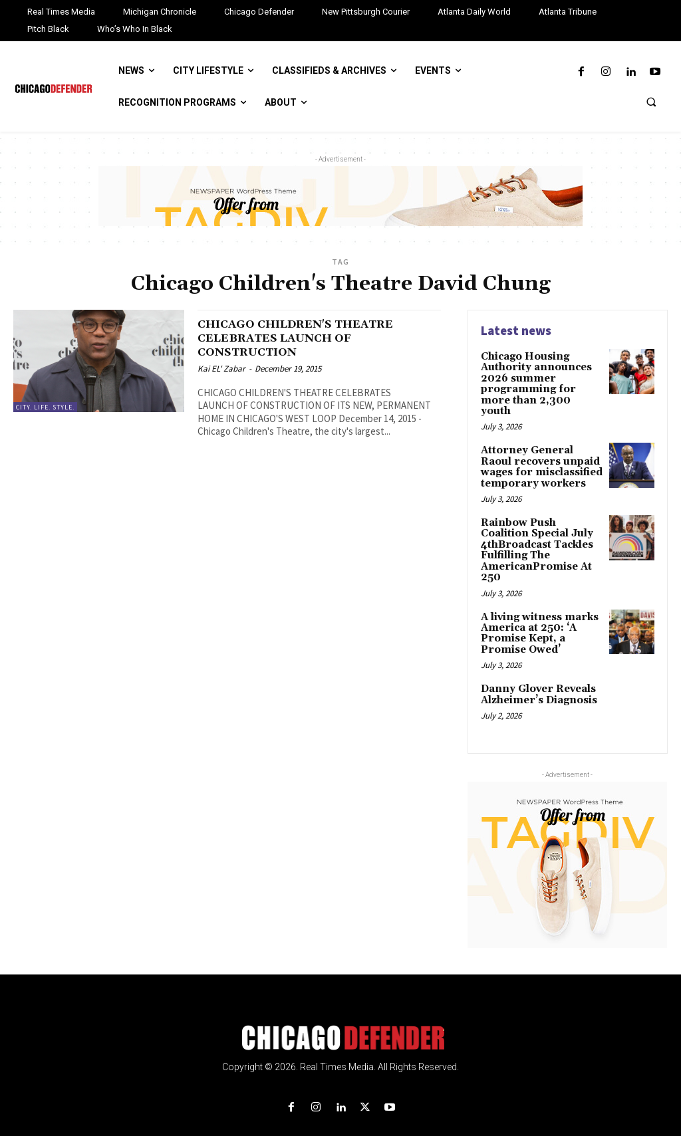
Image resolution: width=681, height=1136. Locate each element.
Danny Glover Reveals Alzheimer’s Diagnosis (537, 670)
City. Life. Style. (45, 407)
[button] (651, 101)
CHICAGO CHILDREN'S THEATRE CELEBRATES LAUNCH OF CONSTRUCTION (313, 338)
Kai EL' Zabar (221, 368)
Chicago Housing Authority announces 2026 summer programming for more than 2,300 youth (538, 376)
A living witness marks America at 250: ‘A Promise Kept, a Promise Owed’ (537, 611)
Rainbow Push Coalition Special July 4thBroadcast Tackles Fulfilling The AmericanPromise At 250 (540, 531)
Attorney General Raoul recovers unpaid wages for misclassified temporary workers (540, 451)
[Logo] (340, 1013)
